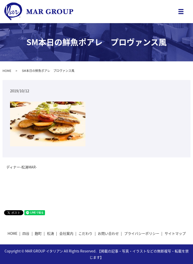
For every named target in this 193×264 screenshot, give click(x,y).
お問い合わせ (108, 233)
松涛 (50, 233)
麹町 (38, 233)
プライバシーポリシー (141, 233)
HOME (7, 70)
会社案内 (66, 233)
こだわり (85, 233)
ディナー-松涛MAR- (21, 167)
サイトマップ (175, 233)
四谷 (25, 233)
